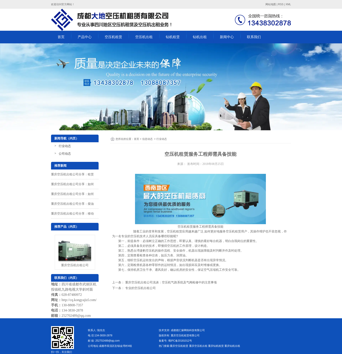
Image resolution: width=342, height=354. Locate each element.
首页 (61, 37)
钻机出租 (200, 37)
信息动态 (147, 139)
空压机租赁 (113, 37)
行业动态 (65, 146)
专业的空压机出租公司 (140, 288)
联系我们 (254, 37)
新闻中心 (227, 37)
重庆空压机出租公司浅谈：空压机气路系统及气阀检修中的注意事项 (170, 282)
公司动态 (65, 153)
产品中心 (85, 37)
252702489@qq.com (76, 315)
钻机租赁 (173, 37)
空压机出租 (144, 37)
